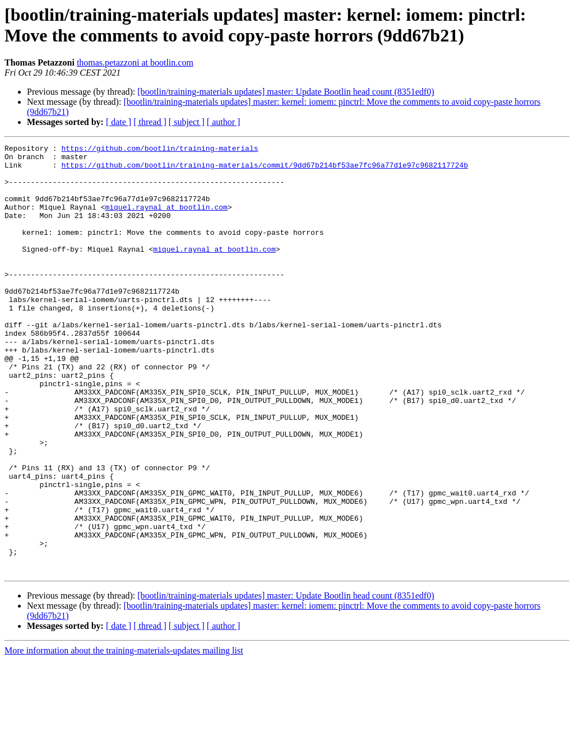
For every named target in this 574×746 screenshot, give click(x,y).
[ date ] (118, 122)
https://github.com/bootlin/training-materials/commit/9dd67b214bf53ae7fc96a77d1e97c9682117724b (264, 170)
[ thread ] (149, 122)
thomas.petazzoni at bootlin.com (135, 62)
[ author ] (223, 122)
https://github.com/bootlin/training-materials (159, 150)
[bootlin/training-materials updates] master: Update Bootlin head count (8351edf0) (285, 91)
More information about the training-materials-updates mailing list (123, 736)
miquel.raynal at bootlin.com (166, 220)
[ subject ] (187, 122)
